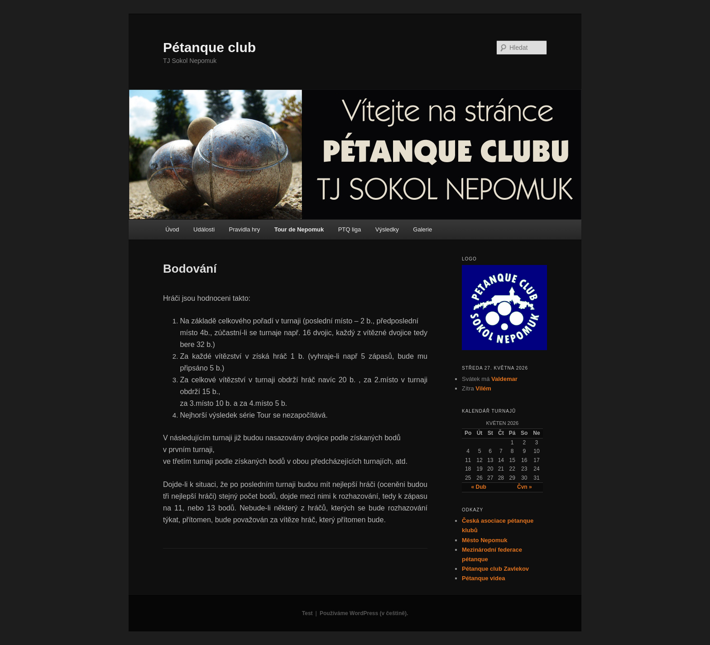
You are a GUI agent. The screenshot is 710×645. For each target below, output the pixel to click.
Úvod (172, 229)
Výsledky (387, 229)
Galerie (422, 229)
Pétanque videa (483, 578)
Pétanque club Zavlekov (495, 568)
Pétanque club (209, 47)
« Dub (478, 487)
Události (204, 229)
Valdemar (504, 378)
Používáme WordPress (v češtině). (364, 613)
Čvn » (524, 487)
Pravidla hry (244, 229)
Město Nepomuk (484, 540)
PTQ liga (349, 229)
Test (307, 613)
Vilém (483, 388)
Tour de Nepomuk (299, 229)
